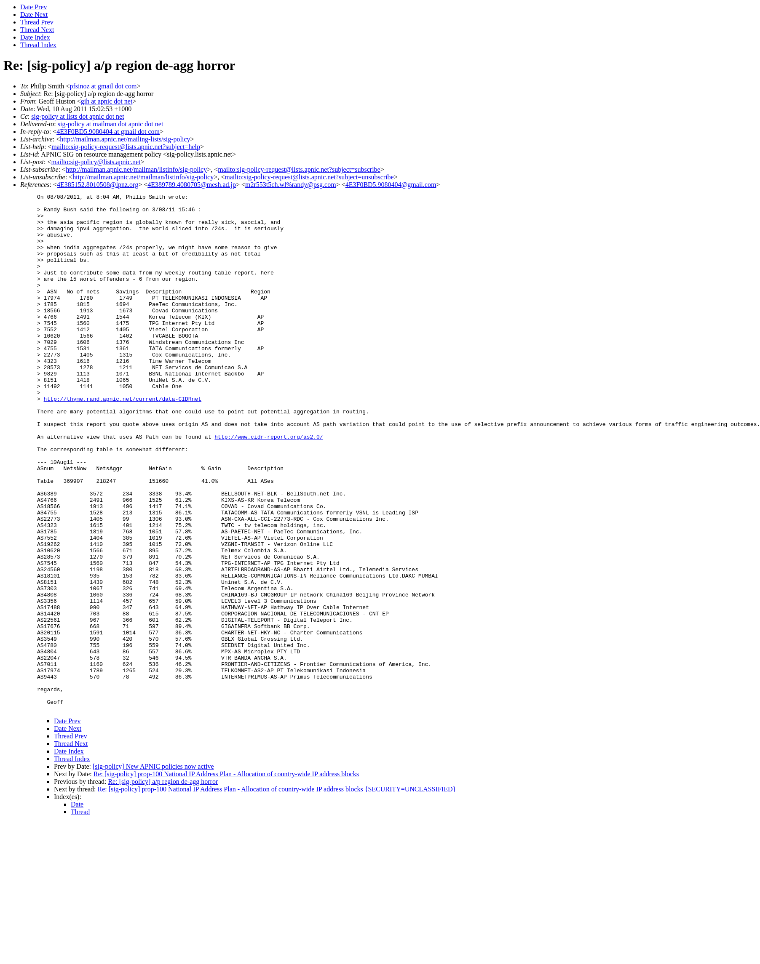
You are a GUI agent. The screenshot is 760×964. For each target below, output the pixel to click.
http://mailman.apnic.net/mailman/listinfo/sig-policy (136, 169)
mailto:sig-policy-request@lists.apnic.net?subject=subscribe (299, 169)
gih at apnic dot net (107, 101)
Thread (80, 915)
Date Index (35, 37)
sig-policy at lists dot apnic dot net (77, 116)
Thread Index (38, 44)
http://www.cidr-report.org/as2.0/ (268, 486)
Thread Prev (37, 22)
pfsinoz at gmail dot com (103, 86)
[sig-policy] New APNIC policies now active (153, 869)
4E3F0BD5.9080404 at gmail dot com (108, 131)
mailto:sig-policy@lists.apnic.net (95, 161)
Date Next (34, 14)
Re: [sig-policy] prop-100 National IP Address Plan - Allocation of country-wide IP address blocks (226, 877)
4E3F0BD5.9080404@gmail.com (390, 184)
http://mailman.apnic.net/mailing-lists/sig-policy (125, 139)
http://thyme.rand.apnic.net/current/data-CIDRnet (122, 440)
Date (77, 907)
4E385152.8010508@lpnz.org (97, 184)
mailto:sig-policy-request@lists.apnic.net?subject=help (125, 146)
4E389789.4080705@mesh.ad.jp (191, 184)
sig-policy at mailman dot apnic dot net (110, 124)
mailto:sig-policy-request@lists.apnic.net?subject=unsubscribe (309, 177)
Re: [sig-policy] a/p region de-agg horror (163, 885)
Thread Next (37, 29)
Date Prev (33, 7)
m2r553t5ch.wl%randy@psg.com (290, 184)
